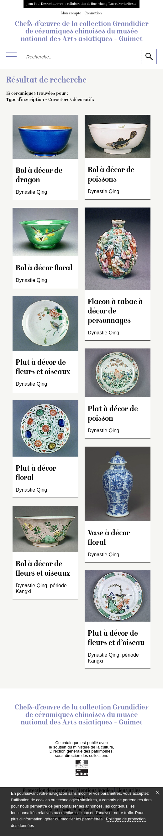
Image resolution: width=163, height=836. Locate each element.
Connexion (93, 14)
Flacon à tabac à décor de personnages (115, 311)
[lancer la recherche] (148, 56)
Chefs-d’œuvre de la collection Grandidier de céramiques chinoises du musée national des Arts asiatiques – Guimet (82, 32)
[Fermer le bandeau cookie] (157, 792)
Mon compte (71, 14)
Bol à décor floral (44, 269)
